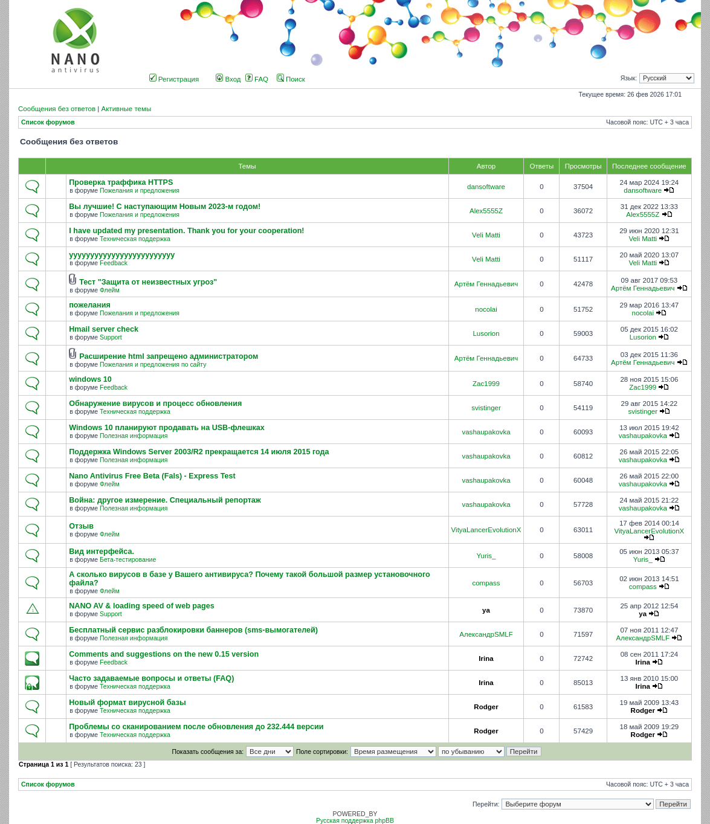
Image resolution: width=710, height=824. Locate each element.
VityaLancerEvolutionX (486, 529)
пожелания (90, 305)
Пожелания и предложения (139, 190)
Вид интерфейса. (101, 551)
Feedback (113, 263)
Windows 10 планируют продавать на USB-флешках (166, 427)
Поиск (291, 79)
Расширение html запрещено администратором (168, 356)
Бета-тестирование (128, 559)
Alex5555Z (486, 210)
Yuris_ (485, 555)
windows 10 (90, 379)
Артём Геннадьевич (486, 284)
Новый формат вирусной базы (127, 702)
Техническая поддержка (135, 239)
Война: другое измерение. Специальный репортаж (164, 500)
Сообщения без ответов (56, 108)
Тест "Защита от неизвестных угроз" (148, 282)
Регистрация (174, 79)
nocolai (486, 309)
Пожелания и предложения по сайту (153, 364)
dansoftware (486, 186)
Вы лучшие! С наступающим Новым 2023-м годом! (164, 206)
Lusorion (486, 333)
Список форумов (48, 122)
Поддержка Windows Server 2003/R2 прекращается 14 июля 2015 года (199, 452)
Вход (228, 79)
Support (111, 337)
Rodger (486, 706)
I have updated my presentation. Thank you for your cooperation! (186, 231)
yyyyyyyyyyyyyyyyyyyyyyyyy (122, 255)
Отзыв (81, 526)
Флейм (110, 290)
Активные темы (126, 108)
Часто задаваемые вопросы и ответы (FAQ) (151, 678)
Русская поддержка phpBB (355, 820)
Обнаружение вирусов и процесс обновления (155, 403)
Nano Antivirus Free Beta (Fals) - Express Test (152, 476)
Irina (486, 658)
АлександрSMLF (485, 634)
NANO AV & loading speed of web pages (141, 606)
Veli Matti (486, 235)
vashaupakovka (486, 432)
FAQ (256, 79)
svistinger (486, 407)
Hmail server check (103, 329)
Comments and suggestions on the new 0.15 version (164, 654)
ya (486, 610)
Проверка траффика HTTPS (121, 182)
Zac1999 (486, 383)
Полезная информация (133, 436)
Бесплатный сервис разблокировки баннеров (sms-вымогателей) (193, 630)
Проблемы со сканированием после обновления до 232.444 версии (196, 727)
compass (486, 583)
